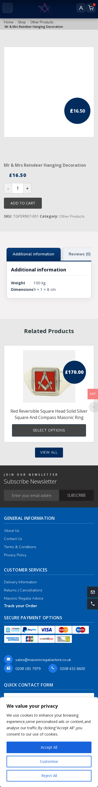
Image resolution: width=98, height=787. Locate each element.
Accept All (49, 747)
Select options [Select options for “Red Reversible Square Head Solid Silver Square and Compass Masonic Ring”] (49, 430)
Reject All (49, 775)
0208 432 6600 (72, 668)
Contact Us (13, 538)
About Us (11, 530)
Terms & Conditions (20, 546)
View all (49, 452)
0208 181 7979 (28, 668)
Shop (22, 22)
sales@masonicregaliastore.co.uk (43, 659)
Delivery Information (20, 582)
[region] (49, 742)
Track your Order (20, 606)
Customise (49, 761)
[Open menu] (8, 8)
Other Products (42, 22)
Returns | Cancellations (23, 590)
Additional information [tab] (33, 254)
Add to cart (22, 203)
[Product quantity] (18, 188)
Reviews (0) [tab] (80, 254)
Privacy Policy (15, 555)
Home (8, 22)
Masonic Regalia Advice (23, 598)
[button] (92, 604)
